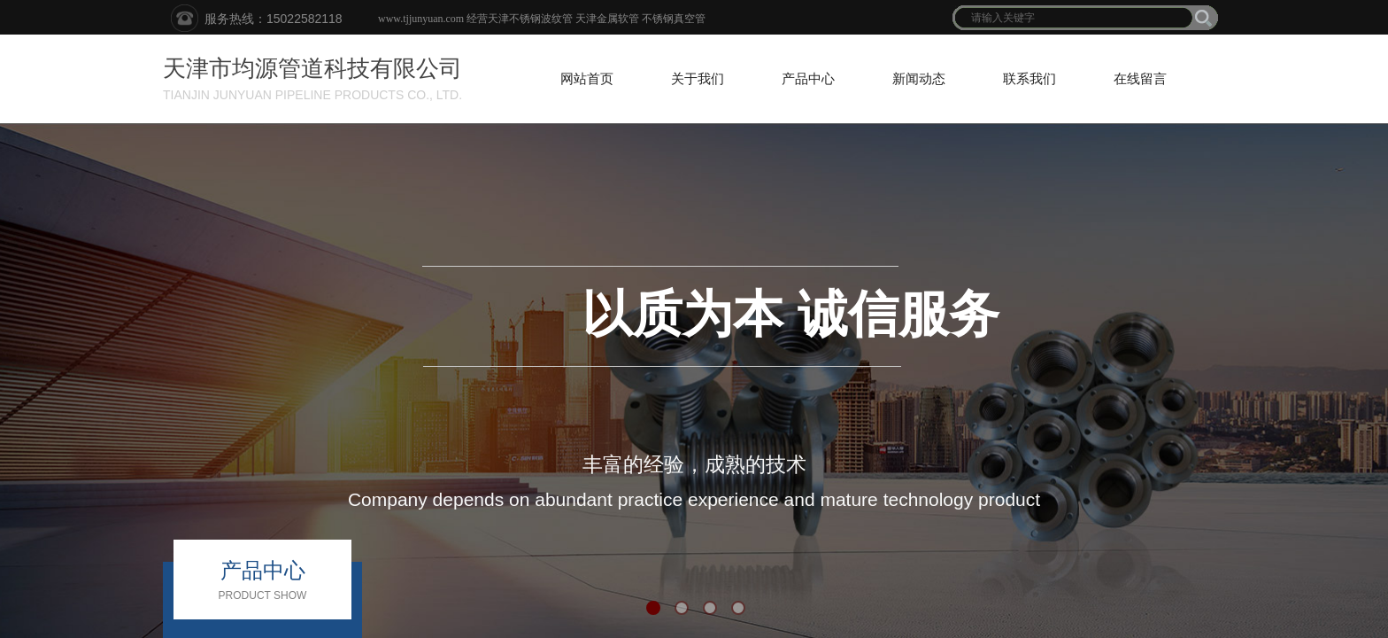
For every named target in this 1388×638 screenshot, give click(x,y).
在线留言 (1140, 79)
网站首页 (586, 79)
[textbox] (1074, 18)
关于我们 (697, 79)
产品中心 (808, 79)
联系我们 (1029, 79)
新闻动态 (918, 79)
